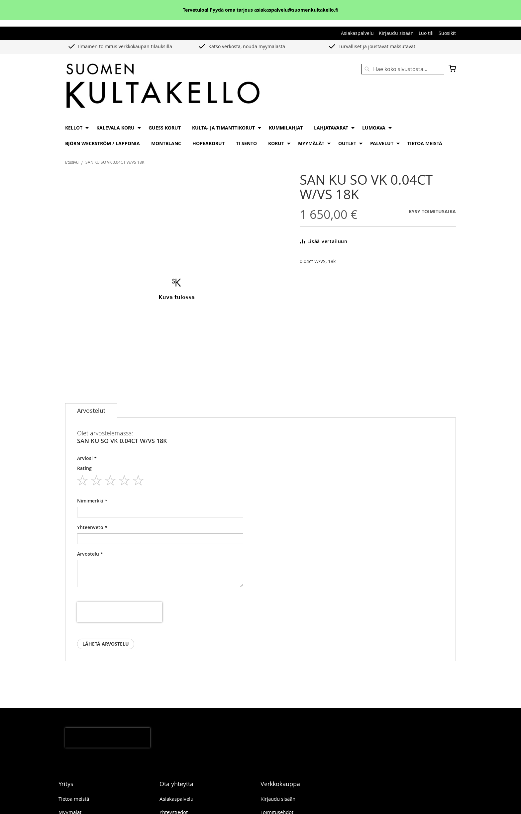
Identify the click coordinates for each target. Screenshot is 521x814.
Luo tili (426, 33)
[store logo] (162, 86)
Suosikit (447, 33)
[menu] (260, 135)
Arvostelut (91, 410)
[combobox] (402, 69)
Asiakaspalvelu (357, 33)
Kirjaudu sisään (396, 33)
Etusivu (71, 162)
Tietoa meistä (73, 798)
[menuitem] (75, 128)
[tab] (91, 410)
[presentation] (119, 612)
